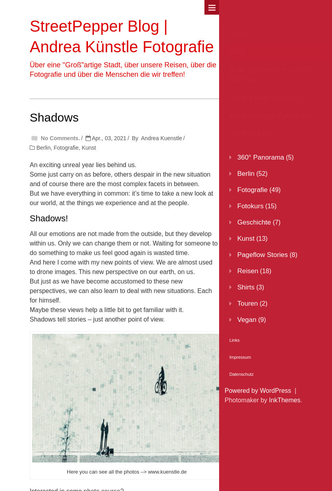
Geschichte (254, 222)
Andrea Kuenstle (161, 138)
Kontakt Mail (251, 133)
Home (239, 33)
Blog (237, 51)
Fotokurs (250, 206)
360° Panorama (260, 157)
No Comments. (60, 138)
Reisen (247, 271)
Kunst (89, 148)
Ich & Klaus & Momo (265, 97)
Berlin (43, 148)
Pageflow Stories (262, 255)
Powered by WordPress (258, 390)
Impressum (240, 357)
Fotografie (65, 148)
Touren (247, 303)
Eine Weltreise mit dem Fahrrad (269, 74)
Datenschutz (241, 374)
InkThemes (284, 400)
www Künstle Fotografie (271, 115)
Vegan (246, 320)
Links (234, 340)
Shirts (245, 287)
